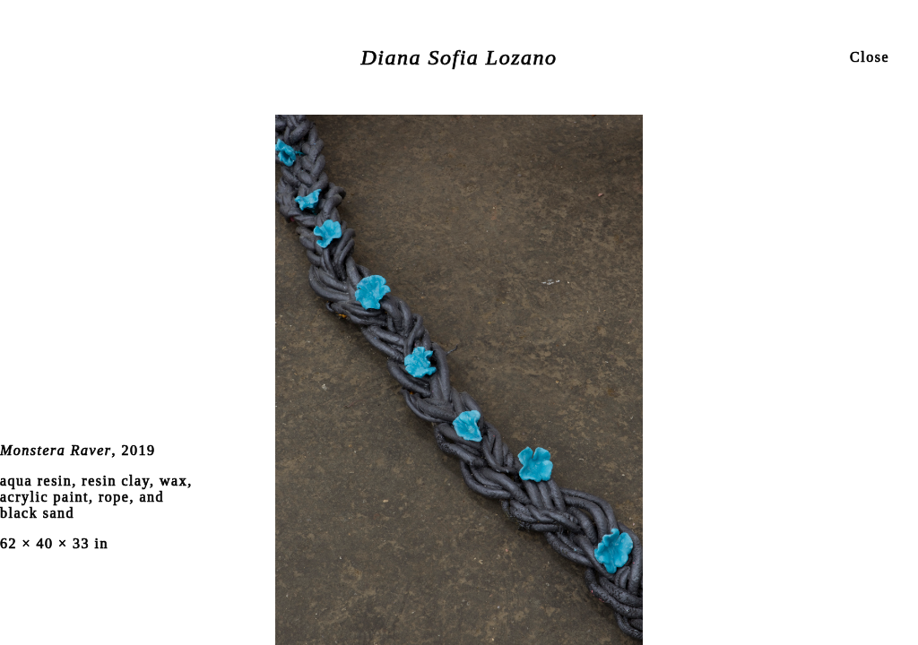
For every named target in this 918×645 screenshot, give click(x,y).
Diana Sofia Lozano (458, 57)
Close (869, 56)
